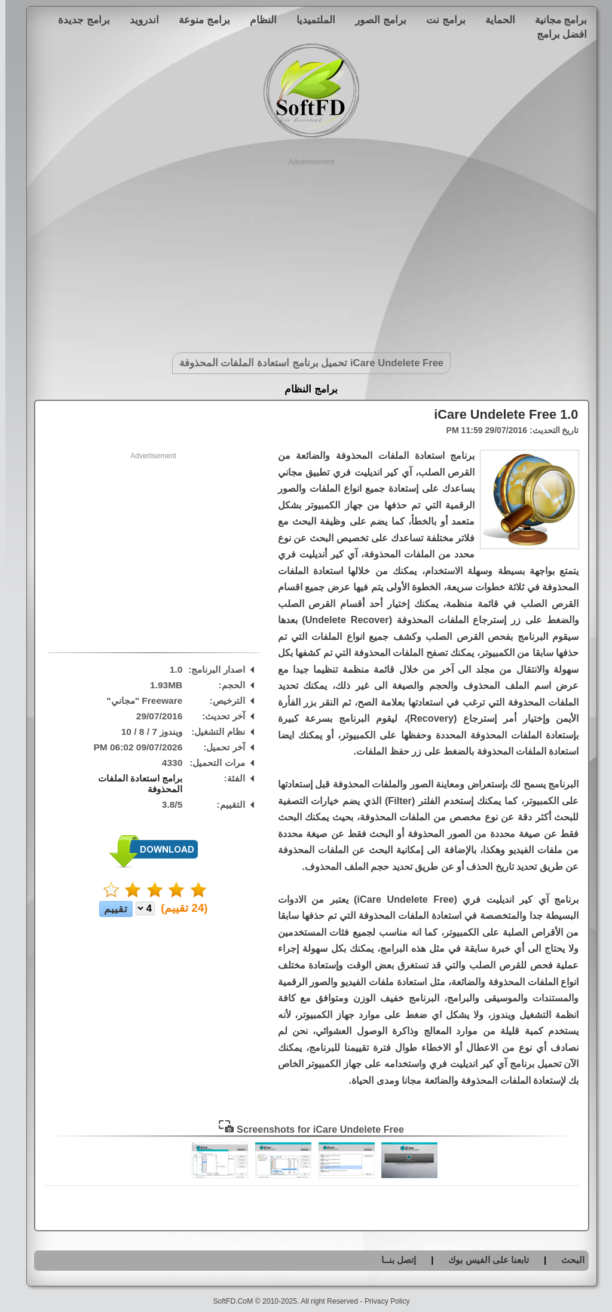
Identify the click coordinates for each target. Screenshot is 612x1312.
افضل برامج (556, 34)
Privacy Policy (382, 1301)
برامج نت (440, 20)
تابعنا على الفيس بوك (483, 1260)
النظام (257, 20)
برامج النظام (305, 389)
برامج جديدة (79, 20)
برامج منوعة (199, 20)
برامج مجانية (556, 20)
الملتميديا (310, 20)
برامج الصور (375, 20)
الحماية (495, 20)
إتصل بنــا (393, 1260)
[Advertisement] (306, 251)
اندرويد (139, 20)
